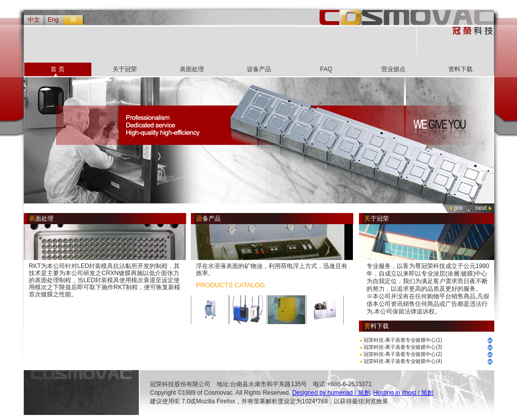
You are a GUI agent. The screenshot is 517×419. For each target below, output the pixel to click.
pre (458, 208)
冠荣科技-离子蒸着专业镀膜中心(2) (403, 354)
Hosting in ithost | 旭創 (403, 392)
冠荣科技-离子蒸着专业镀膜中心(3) (403, 347)
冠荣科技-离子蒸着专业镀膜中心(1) (403, 340)
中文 (34, 19)
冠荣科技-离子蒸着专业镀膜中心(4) (403, 361)
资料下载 (460, 69)
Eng (53, 19)
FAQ (326, 69)
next (481, 208)
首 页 (57, 69)
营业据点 (393, 69)
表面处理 (192, 69)
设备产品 (259, 69)
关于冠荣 (125, 69)
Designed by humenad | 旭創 (331, 392)
